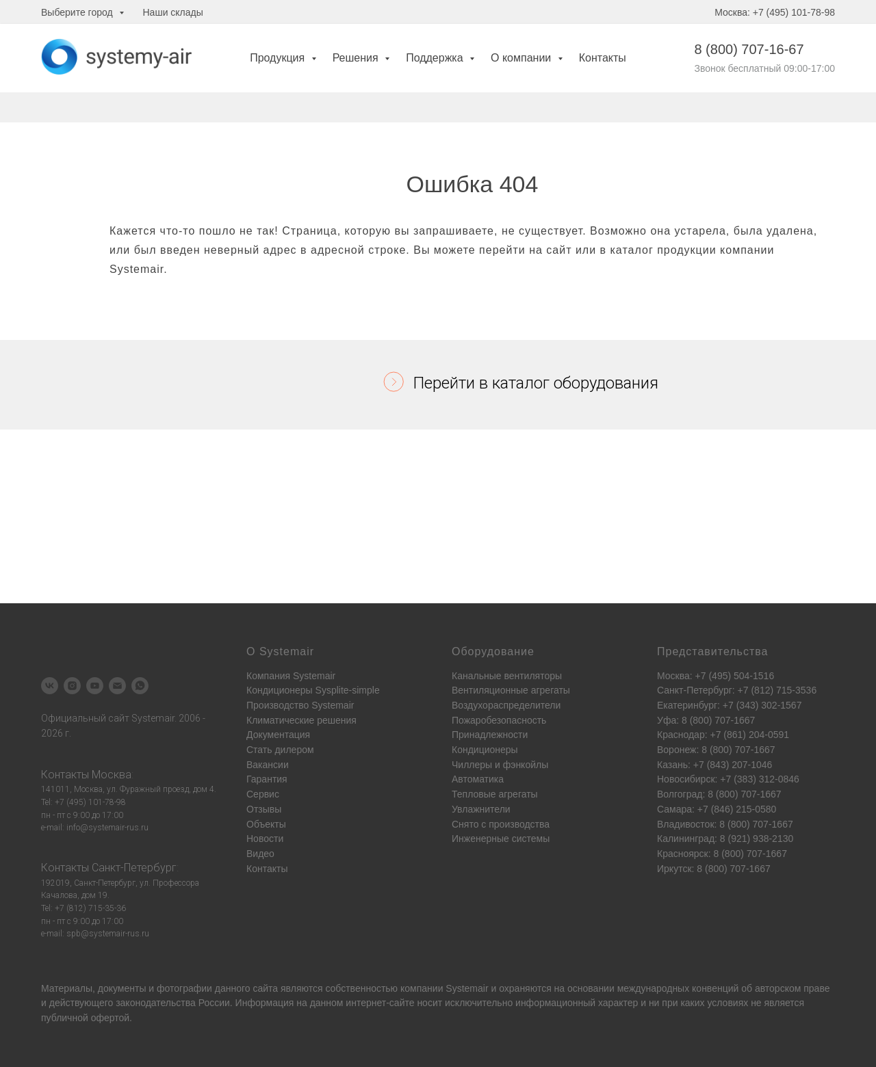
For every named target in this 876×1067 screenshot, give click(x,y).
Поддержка (436, 58)
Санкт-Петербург (134, 867)
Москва (111, 774)
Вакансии (267, 764)
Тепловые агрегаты (495, 794)
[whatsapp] (140, 685)
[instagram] (72, 685)
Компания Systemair (290, 675)
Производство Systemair (300, 705)
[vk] (49, 685)
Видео (260, 853)
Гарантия (266, 779)
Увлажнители (481, 809)
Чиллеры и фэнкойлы (500, 764)
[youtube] (94, 685)
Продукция (279, 58)
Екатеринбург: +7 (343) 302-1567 (729, 705)
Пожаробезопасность (499, 720)
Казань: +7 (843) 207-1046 (714, 764)
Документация (278, 734)
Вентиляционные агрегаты (511, 690)
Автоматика (478, 779)
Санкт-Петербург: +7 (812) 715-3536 (736, 690)
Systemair (467, 988)
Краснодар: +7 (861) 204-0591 (723, 734)
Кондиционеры (485, 749)
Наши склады (173, 12)
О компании (522, 58)
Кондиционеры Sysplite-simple (313, 690)
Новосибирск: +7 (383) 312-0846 (728, 779)
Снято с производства (501, 824)
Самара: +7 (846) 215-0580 (716, 809)
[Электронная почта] (117, 685)
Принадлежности (490, 734)
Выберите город (78, 12)
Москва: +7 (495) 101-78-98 (774, 12)
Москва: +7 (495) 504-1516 (715, 675)
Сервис (262, 794)
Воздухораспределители (506, 705)
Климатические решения (301, 720)
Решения (357, 58)
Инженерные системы (501, 838)
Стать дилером (280, 749)
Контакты (602, 58)
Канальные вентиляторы (507, 675)
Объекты (266, 824)
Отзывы (263, 809)
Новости (264, 838)
